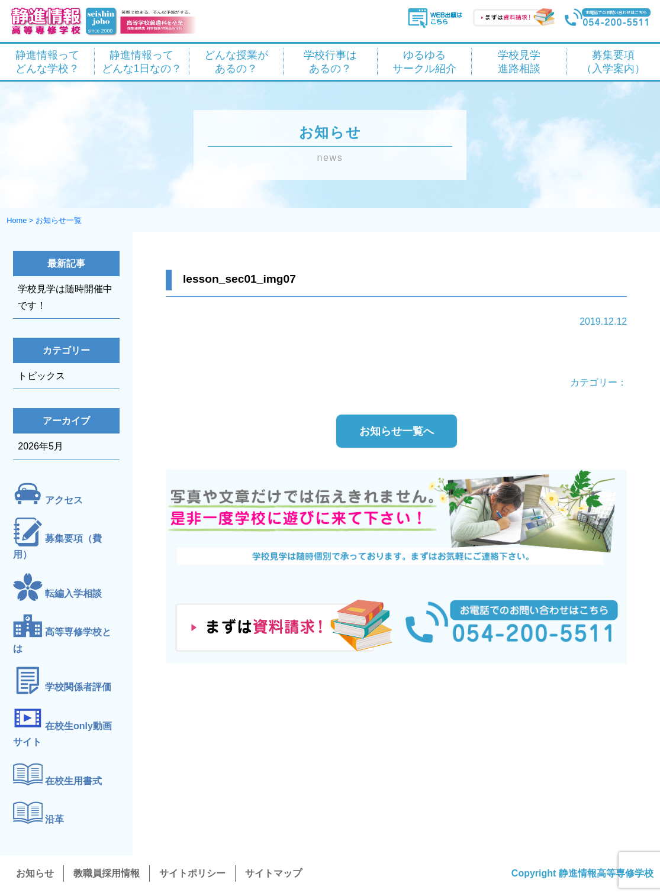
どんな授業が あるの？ (236, 62)
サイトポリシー (192, 873)
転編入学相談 (73, 593)
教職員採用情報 (106, 873)
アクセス (64, 500)
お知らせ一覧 (59, 220)
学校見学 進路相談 (519, 62)
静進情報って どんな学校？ (47, 62)
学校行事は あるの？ (330, 62)
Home (17, 220)
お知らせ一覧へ (396, 431)
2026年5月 (40, 446)
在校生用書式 (73, 781)
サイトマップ (273, 873)
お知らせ (35, 873)
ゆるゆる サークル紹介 (424, 62)
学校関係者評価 (78, 687)
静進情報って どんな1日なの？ (142, 62)
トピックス (41, 376)
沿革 (54, 819)
